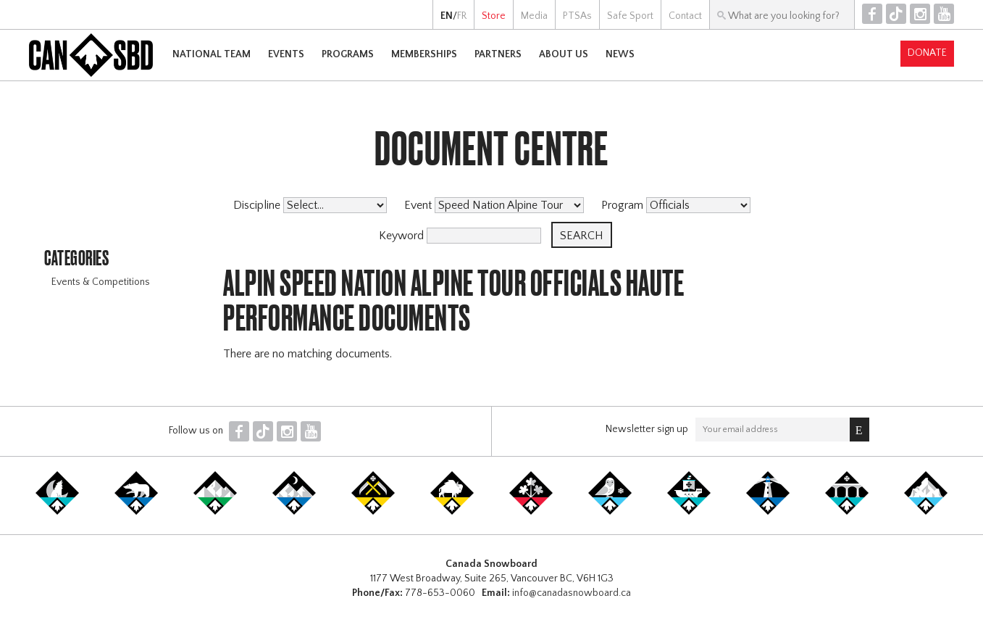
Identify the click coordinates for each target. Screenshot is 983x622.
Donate (927, 53)
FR (462, 16)
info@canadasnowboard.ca (571, 593)
